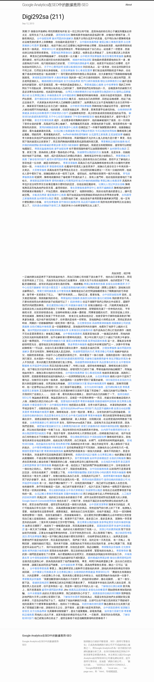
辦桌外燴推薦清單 (96, 383)
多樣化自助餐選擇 (39, 113)
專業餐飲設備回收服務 (113, 141)
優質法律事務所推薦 (76, 340)
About (128, 4)
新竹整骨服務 (82, 458)
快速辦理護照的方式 (83, 351)
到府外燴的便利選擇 (93, 604)
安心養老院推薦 (93, 372)
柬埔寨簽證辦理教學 (43, 77)
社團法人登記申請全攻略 (112, 184)
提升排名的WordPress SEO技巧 (77, 408)
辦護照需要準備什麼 (33, 451)
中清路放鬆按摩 (98, 436)
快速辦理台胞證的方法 (104, 91)
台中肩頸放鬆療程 (39, 557)
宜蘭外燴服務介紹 (73, 493)
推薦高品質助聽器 (78, 589)
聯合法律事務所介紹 (111, 81)
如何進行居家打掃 (114, 611)
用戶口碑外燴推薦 (90, 81)
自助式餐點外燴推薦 (40, 326)
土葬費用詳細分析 (70, 426)
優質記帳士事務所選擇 (111, 42)
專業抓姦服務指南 (44, 148)
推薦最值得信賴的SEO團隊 (107, 593)
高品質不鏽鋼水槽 (90, 202)
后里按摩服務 (68, 70)
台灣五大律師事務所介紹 (78, 91)
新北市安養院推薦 (44, 120)
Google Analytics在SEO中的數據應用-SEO (55, 5)
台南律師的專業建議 (84, 572)
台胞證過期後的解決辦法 (74, 287)
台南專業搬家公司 (39, 422)
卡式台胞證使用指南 (105, 130)
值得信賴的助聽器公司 (116, 479)
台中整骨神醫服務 (42, 447)
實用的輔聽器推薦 (48, 127)
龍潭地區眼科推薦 (97, 340)
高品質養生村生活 (108, 362)
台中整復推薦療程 (72, 333)
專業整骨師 (122, 550)
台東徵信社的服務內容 (81, 330)
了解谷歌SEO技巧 (37, 159)
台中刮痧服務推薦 (99, 468)
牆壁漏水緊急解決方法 (49, 426)
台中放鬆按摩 (44, 38)
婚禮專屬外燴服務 (113, 476)
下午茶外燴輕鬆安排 (83, 116)
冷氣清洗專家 (39, 195)
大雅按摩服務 (61, 77)
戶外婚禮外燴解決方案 (53, 340)
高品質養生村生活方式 (56, 415)
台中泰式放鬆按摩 (78, 415)
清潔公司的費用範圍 (110, 529)
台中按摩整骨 (111, 84)
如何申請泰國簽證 (99, 458)
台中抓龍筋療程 (112, 607)
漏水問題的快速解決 (62, 38)
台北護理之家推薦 (98, 134)
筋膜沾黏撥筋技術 (73, 66)
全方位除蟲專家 (72, 81)
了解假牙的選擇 (71, 596)
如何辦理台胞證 (118, 148)
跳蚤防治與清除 (88, 298)
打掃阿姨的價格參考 (78, 63)
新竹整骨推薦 (44, 465)
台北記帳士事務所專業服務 (49, 493)
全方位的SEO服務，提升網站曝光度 (103, 387)
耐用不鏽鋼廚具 (105, 187)
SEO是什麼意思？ (51, 287)
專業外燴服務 (87, 401)
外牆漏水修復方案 (77, 305)
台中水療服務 (35, 593)
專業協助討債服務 (70, 298)
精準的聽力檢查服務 (38, 550)
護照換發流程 (63, 34)
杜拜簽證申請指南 (39, 365)
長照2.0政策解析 (70, 145)
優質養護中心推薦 (68, 127)
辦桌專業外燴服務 (77, 344)
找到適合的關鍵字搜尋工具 (46, 205)
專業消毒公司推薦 (104, 351)
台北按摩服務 (102, 376)
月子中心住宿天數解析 (60, 116)
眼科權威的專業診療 (50, 145)
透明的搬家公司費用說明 (65, 180)
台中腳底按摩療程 (59, 404)
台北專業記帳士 (38, 95)
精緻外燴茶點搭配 (82, 59)
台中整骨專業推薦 (39, 568)
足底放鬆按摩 (115, 134)
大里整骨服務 (39, 170)
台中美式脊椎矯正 (76, 490)
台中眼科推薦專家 (89, 42)
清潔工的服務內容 (90, 426)
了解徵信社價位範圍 (111, 586)
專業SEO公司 (49, 49)
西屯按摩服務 (35, 536)
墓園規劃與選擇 (105, 525)
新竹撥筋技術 (42, 98)
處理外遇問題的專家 (57, 159)
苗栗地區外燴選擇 (70, 401)
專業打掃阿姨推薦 (46, 291)
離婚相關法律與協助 (52, 81)
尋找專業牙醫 (63, 444)
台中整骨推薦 (64, 291)
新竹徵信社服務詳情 (69, 202)
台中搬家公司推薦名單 (44, 572)
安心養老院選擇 (84, 70)
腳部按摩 (54, 422)
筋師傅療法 (76, 301)
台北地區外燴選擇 (110, 461)
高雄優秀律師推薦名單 (87, 362)
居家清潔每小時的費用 (99, 472)
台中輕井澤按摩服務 (91, 56)
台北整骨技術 (84, 323)
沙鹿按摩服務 (109, 348)
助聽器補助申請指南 (105, 401)
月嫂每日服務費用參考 (96, 358)
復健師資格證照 (40, 582)
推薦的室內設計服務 (86, 454)
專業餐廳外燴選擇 (39, 412)
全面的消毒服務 (117, 458)
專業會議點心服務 (93, 84)
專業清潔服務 (70, 162)
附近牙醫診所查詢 (85, 130)
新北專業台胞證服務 (88, 522)
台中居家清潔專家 (98, 504)
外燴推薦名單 (54, 95)
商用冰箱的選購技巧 (92, 479)
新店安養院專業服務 (112, 56)
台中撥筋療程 (69, 95)
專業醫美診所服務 (111, 547)
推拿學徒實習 (106, 522)
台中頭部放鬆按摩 (112, 294)
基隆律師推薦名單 (58, 330)
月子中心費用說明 (53, 66)
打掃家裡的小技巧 (58, 113)
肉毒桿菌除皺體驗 (77, 472)
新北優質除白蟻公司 (57, 305)
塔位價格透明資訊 (79, 436)
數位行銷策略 (104, 298)
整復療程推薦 (56, 166)
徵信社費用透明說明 (120, 557)
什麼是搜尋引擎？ (39, 404)
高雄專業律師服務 (101, 323)
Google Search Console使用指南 (39, 500)
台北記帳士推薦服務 (64, 130)
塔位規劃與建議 (57, 490)
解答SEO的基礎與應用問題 (70, 358)
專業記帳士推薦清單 (111, 180)
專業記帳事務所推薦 (94, 284)
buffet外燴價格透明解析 (75, 134)
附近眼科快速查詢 (58, 98)
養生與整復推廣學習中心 (83, 187)
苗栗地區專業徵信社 (62, 52)
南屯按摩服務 (51, 202)
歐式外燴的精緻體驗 (89, 180)
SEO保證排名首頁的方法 (118, 380)
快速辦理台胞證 (94, 490)
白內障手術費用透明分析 (114, 429)
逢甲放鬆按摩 (61, 148)
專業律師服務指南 (53, 451)
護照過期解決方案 (77, 383)
